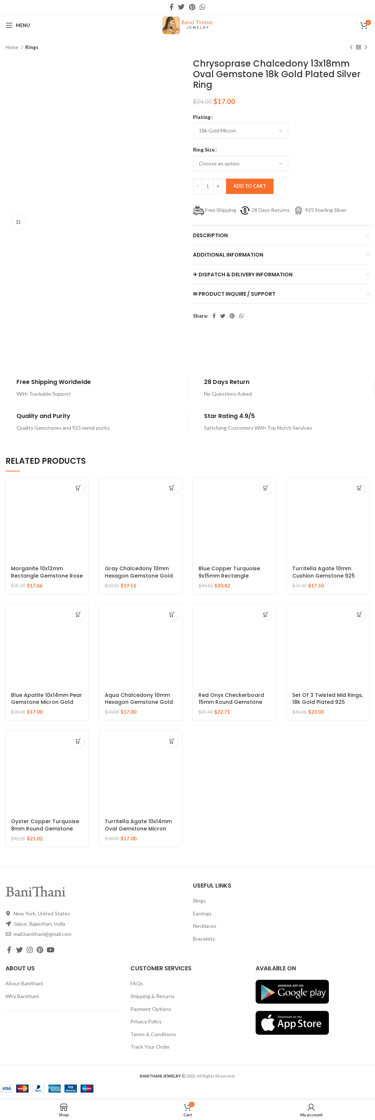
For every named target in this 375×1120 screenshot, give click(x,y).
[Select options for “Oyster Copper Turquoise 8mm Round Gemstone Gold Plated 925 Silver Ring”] (78, 741)
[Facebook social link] (171, 6)
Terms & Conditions (153, 1034)
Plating (202, 117)
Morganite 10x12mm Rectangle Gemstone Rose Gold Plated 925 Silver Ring (47, 575)
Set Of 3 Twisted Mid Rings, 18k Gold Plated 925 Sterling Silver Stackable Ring (327, 705)
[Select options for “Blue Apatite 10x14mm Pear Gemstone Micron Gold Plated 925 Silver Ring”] (78, 614)
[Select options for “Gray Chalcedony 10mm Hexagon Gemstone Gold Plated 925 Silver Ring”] (172, 488)
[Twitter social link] (181, 6)
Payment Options (150, 1009)
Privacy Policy (145, 1021)
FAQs (136, 983)
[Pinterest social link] (192, 6)
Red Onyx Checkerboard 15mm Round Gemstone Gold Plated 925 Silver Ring (234, 702)
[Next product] (366, 47)
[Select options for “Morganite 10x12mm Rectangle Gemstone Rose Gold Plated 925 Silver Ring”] (78, 488)
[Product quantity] (207, 186)
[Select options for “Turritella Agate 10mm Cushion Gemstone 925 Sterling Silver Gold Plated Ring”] (359, 488)
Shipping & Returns (152, 996)
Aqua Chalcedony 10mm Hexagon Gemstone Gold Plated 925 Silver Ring (139, 702)
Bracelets (204, 939)
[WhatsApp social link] (202, 6)
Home (12, 47)
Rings (31, 47)
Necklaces (204, 926)
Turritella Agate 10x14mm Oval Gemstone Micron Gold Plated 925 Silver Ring (140, 828)
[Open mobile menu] (18, 25)
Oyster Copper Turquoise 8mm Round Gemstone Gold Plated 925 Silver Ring (46, 828)
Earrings (202, 913)
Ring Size (204, 149)
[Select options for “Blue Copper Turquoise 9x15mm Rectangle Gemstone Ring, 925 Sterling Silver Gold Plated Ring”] (265, 488)
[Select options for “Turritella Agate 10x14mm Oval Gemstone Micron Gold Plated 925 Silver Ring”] (172, 741)
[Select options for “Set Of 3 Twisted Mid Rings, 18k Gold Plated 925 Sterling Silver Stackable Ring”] (359, 614)
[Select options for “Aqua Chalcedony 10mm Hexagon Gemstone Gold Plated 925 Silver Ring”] (172, 614)
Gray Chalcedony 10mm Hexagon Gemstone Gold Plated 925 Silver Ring (139, 575)
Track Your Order (150, 1047)
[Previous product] (351, 47)
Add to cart (249, 186)
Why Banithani (22, 996)
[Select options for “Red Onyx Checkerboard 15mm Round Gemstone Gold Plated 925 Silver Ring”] (265, 614)
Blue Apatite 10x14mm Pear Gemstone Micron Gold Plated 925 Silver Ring (46, 702)
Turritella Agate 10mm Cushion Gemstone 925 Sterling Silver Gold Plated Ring (326, 579)
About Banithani (24, 983)
